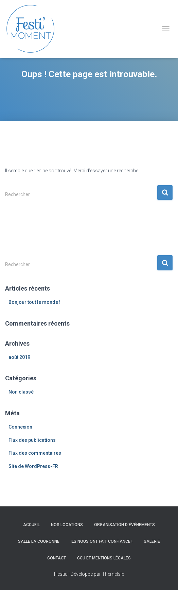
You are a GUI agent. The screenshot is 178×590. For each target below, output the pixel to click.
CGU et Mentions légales (104, 558)
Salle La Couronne (38, 541)
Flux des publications (32, 440)
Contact (56, 558)
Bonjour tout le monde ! (34, 302)
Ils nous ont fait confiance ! (101, 541)
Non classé (21, 392)
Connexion (20, 427)
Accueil (31, 524)
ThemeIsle (113, 574)
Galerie (152, 541)
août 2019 (19, 357)
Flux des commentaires (34, 453)
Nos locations (67, 524)
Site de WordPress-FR (33, 466)
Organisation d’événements (124, 524)
